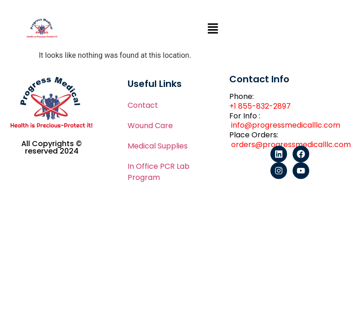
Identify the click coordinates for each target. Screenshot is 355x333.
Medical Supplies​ (158, 146)
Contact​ (143, 105)
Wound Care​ (150, 125)
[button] (212, 29)
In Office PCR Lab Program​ (159, 172)
